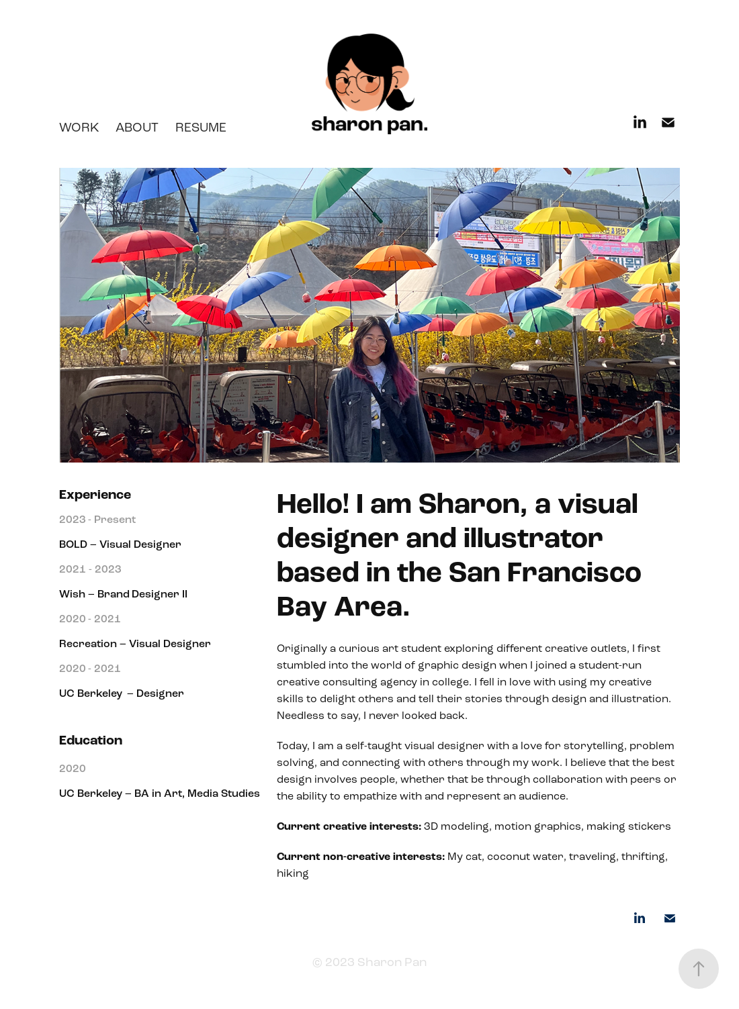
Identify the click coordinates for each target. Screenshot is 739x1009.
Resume (200, 127)
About (137, 127)
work (79, 127)
